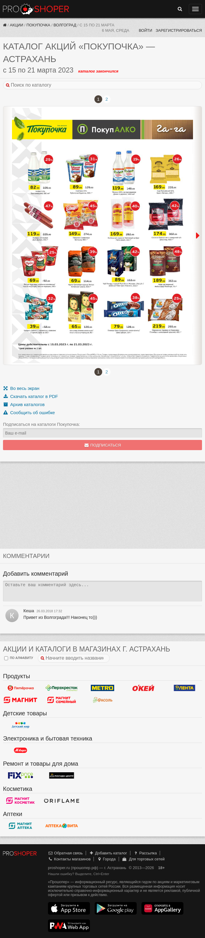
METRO (102, 688)
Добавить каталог (108, 853)
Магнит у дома (20, 700)
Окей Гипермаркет (143, 688)
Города (106, 859)
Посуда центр (61, 776)
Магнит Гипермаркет (61, 700)
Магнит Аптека (20, 826)
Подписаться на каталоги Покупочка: (41, 424)
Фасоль (102, 700)
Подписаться (102, 445)
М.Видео (20, 750)
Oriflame (61, 801)
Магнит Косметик (20, 801)
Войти (145, 30)
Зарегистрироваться (179, 30)
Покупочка (38, 25)
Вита (61, 826)
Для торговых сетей (143, 859)
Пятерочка (20, 688)
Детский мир (20, 725)
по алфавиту (18, 658)
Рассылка (145, 853)
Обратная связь (65, 853)
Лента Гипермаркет (184, 688)
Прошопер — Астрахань (36, 9)
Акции (16, 25)
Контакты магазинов (69, 859)
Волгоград (65, 25)
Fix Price (20, 776)
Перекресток (61, 688)
